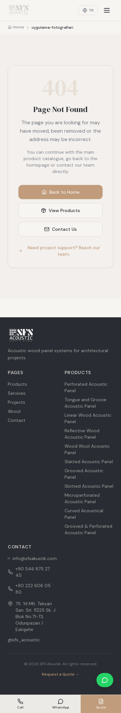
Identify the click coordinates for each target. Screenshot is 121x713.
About (14, 411)
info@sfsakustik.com (32, 558)
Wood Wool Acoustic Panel (87, 449)
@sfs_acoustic (24, 640)
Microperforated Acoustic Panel (82, 498)
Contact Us (60, 229)
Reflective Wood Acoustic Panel (82, 434)
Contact (16, 420)
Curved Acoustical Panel (84, 514)
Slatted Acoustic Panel (89, 461)
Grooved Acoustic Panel (84, 474)
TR (88, 10)
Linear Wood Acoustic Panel (88, 418)
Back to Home (61, 192)
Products (17, 384)
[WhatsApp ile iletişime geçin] (104, 680)
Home (16, 27)
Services (16, 393)
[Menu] (106, 10)
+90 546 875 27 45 (29, 572)
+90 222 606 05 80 (29, 589)
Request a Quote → (60, 674)
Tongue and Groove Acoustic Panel (85, 403)
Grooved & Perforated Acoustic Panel (88, 529)
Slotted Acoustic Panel (89, 486)
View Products (60, 210)
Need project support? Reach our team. (59, 251)
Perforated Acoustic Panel (86, 387)
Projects (16, 402)
